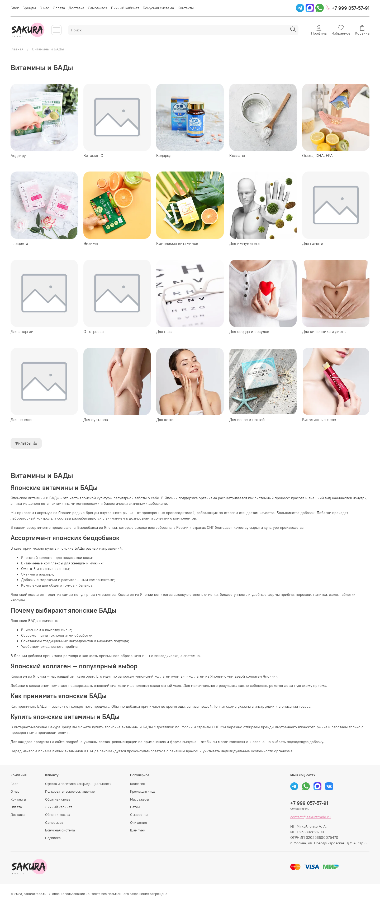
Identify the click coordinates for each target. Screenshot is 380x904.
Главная (17, 49)
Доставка (76, 8)
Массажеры (139, 799)
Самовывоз (97, 8)
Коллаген (137, 784)
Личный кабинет (125, 8)
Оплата (59, 8)
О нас (44, 8)
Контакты (186, 8)
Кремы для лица (142, 791)
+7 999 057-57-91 (347, 8)
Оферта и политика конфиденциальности (78, 784)
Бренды (29, 8)
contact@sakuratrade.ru (310, 817)
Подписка (53, 838)
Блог (15, 8)
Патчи (135, 807)
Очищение (138, 823)
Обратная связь (57, 799)
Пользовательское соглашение (70, 791)
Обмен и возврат (58, 815)
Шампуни (137, 830)
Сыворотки (139, 815)
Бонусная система (158, 8)
